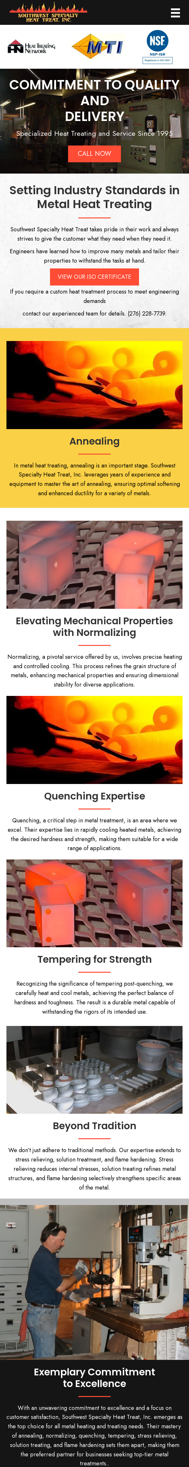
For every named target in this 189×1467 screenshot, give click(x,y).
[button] (94, 151)
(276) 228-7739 (146, 311)
